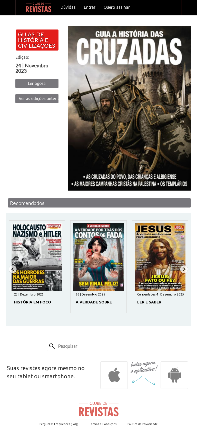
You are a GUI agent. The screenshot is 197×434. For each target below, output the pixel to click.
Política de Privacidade (142, 424)
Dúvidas (68, 7)
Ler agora (37, 83)
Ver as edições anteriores (38, 98)
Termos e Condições (102, 424)
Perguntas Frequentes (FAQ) (59, 424)
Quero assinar (117, 7)
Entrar (89, 7)
